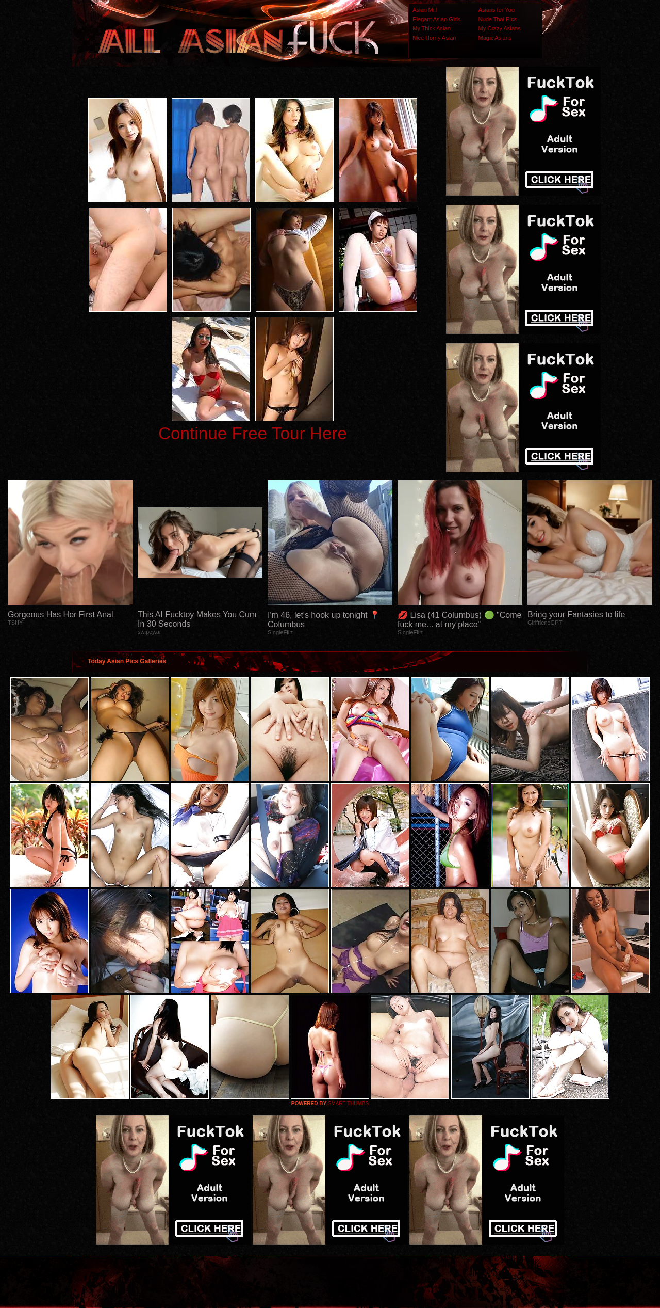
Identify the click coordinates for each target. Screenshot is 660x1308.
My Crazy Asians (499, 28)
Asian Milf (424, 10)
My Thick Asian (431, 28)
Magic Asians (495, 38)
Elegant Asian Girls (436, 19)
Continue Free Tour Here (252, 433)
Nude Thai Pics (497, 19)
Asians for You (496, 10)
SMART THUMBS (348, 1103)
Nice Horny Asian (434, 38)
